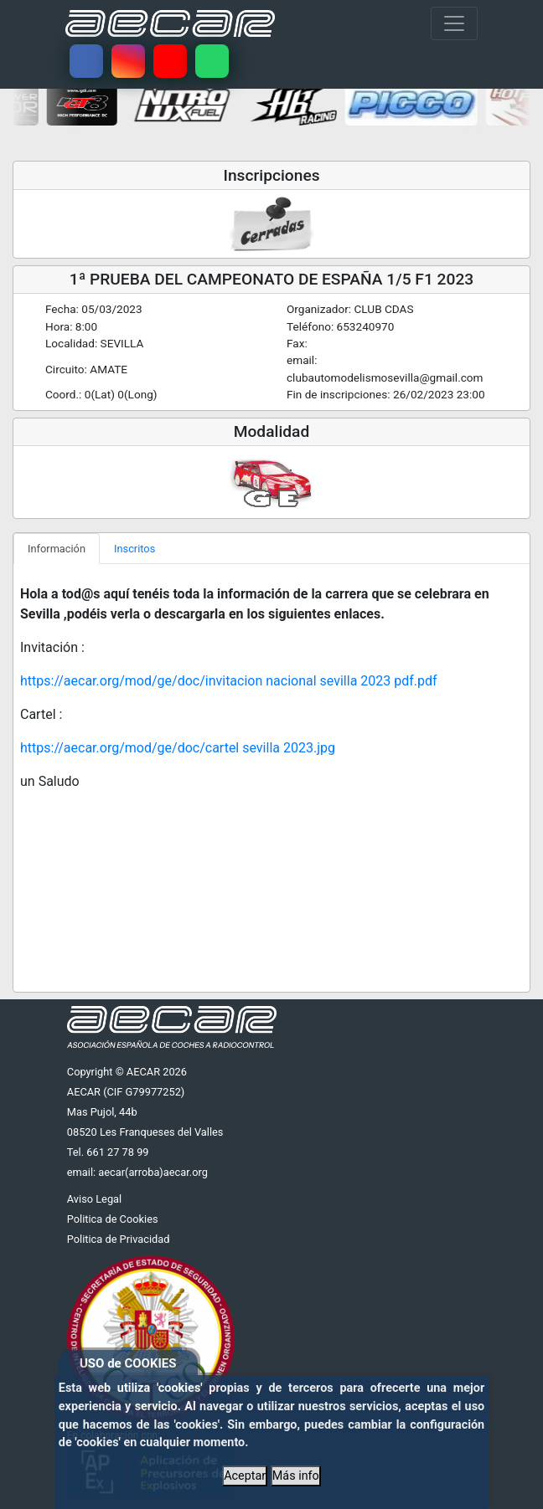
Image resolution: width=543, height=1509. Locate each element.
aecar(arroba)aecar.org (153, 1172)
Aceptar (245, 1476)
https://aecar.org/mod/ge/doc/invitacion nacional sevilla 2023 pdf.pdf (228, 681)
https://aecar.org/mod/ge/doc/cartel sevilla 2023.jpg (177, 748)
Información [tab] (56, 548)
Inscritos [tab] (134, 548)
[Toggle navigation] (454, 23)
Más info (295, 1476)
